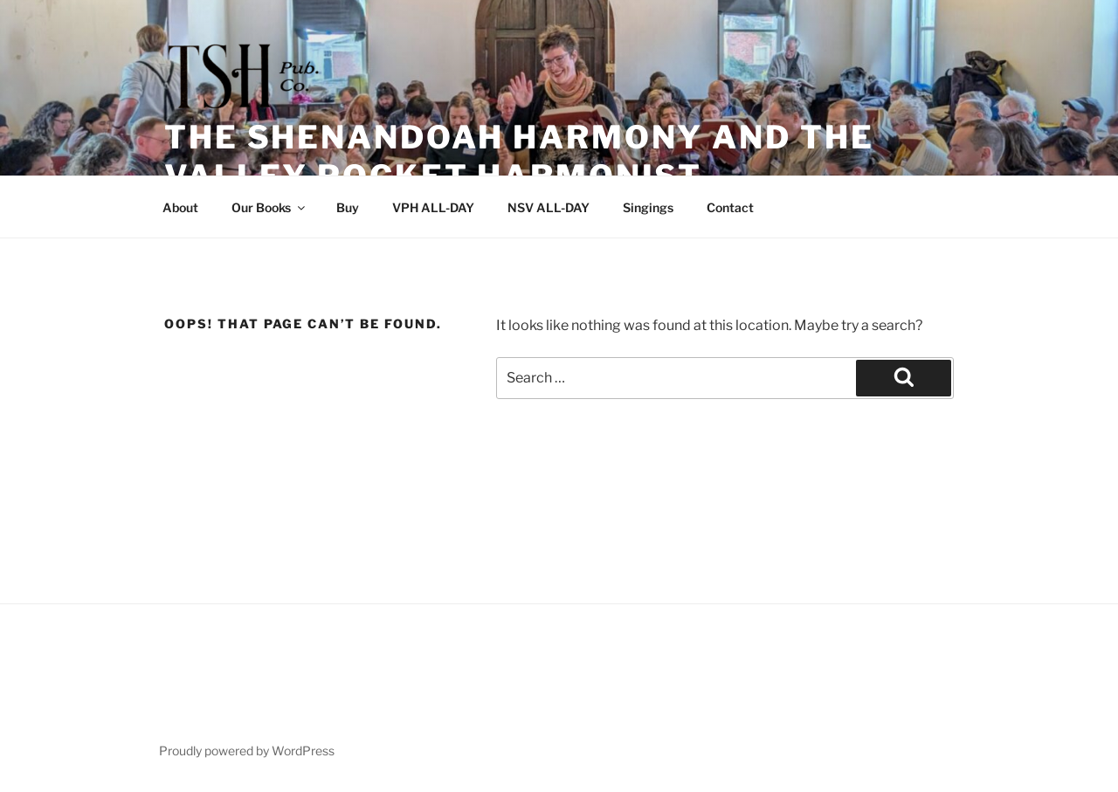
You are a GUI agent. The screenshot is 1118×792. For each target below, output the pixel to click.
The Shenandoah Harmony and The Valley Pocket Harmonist (518, 157)
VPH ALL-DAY (433, 207)
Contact (730, 207)
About (180, 207)
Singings (648, 207)
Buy (347, 207)
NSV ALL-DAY (548, 207)
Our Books (269, 207)
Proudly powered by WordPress (247, 750)
